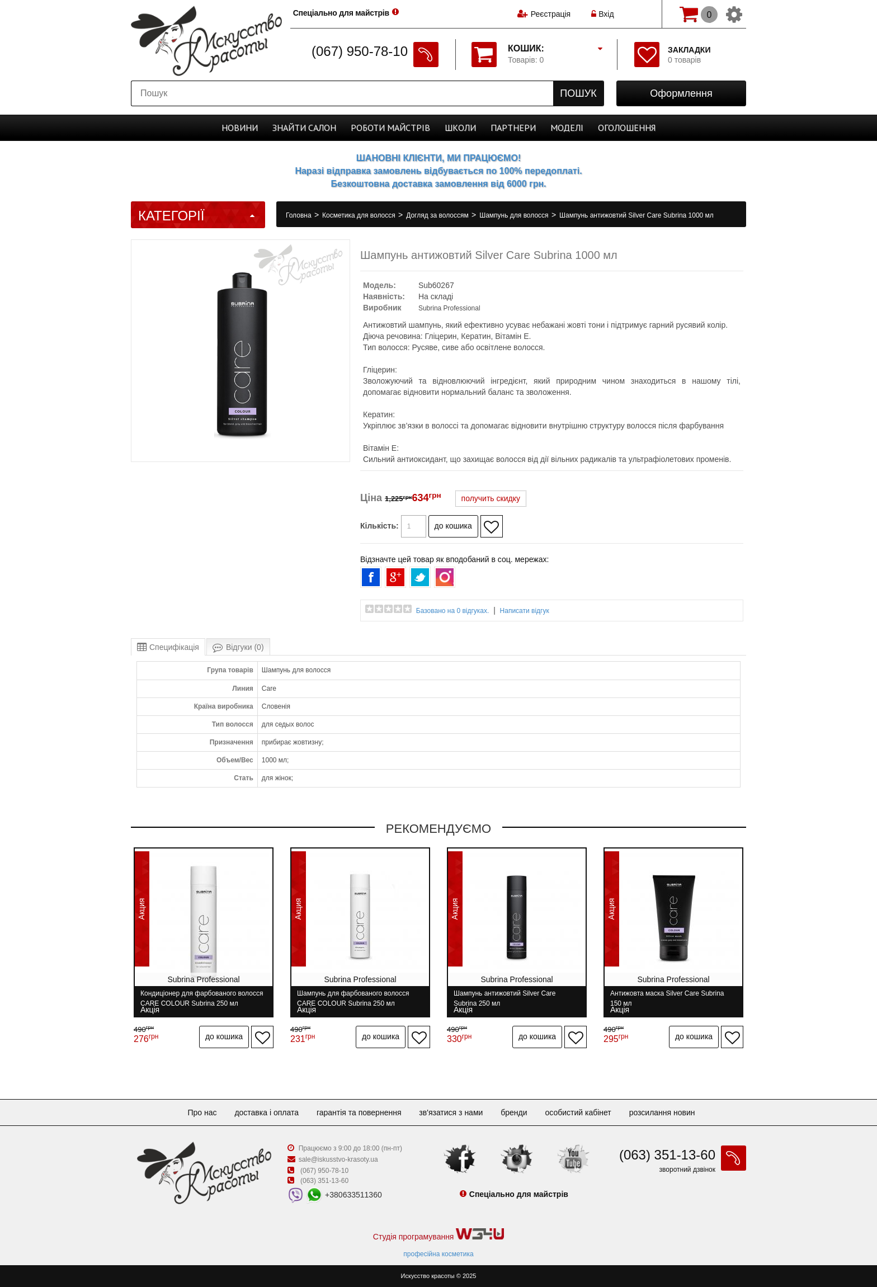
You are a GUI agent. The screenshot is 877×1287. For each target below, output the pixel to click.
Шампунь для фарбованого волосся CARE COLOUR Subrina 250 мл (353, 998)
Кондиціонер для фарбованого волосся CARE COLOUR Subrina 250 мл (201, 998)
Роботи (390, 127)
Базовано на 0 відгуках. (452, 611)
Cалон (304, 127)
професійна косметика (438, 1254)
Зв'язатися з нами (451, 1112)
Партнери (513, 127)
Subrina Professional (449, 308)
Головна (299, 215)
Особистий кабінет (578, 1112)
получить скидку (490, 498)
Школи (460, 127)
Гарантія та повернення (359, 1112)
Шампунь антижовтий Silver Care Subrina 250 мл (505, 998)
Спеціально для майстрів (342, 12)
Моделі (566, 127)
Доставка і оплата (266, 1112)
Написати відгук (524, 611)
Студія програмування (438, 1234)
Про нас (201, 1112)
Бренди (514, 1112)
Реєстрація (550, 14)
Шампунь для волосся (514, 215)
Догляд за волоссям (438, 215)
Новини (239, 127)
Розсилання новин (662, 1112)
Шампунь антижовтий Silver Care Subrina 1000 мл (636, 215)
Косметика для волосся (359, 215)
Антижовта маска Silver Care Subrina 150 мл (667, 998)
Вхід (602, 14)
